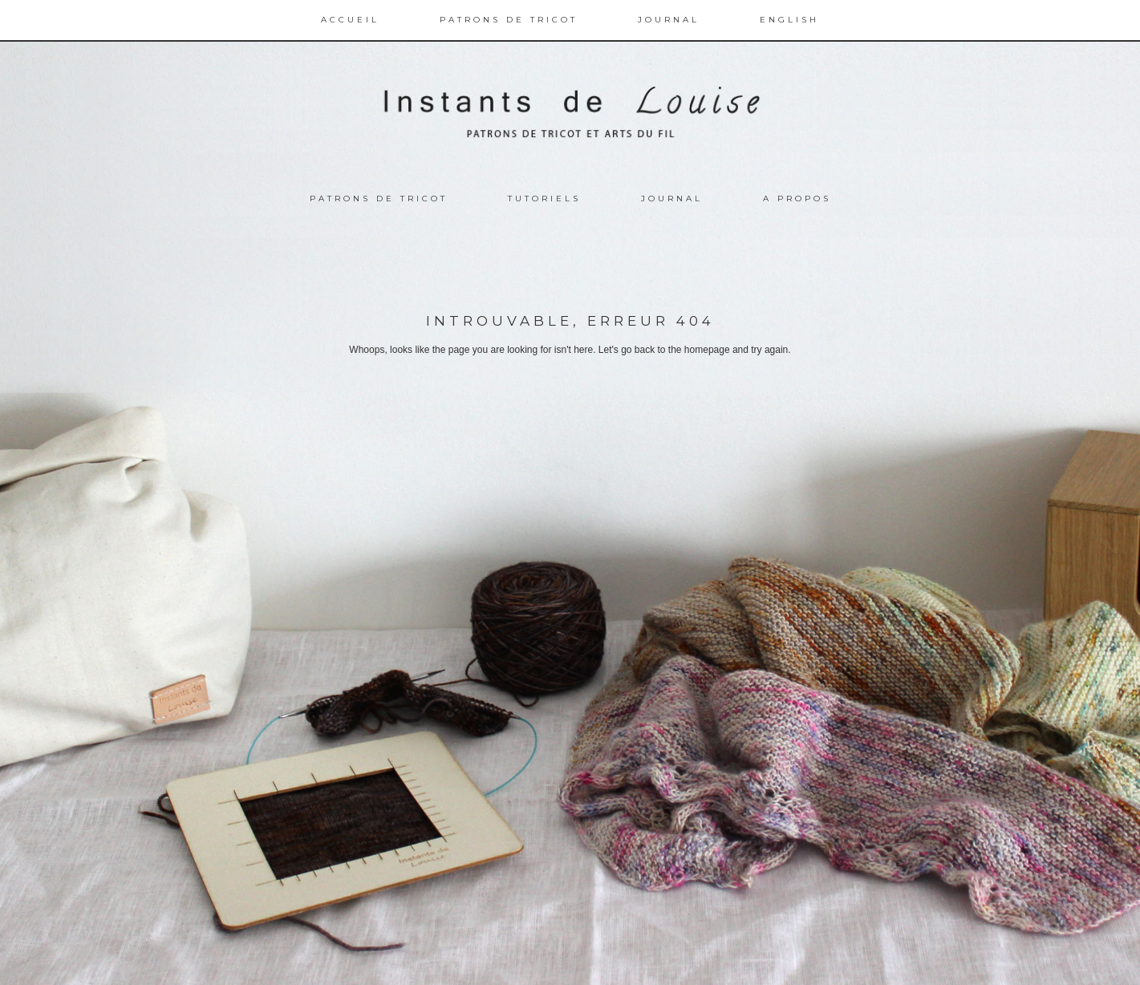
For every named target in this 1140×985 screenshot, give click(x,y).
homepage (707, 349)
